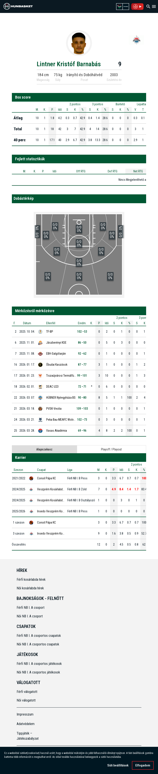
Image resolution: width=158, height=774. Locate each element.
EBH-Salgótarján (56, 353)
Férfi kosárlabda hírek (31, 579)
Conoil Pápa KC (46, 478)
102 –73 (82, 419)
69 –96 (82, 430)
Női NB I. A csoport (30, 616)
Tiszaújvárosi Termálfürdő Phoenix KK (69, 375)
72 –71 (82, 386)
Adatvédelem (26, 724)
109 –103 (82, 408)
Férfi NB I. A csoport (30, 608)
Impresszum (25, 714)
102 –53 (82, 331)
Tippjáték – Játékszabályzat (28, 736)
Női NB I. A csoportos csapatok (38, 644)
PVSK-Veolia (54, 408)
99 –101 (82, 375)
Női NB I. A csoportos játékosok (38, 672)
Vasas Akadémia (56, 430)
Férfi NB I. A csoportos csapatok (39, 636)
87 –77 (82, 364)
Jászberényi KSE (56, 342)
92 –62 (82, 353)
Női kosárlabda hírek (30, 588)
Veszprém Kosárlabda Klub (53, 489)
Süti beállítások (117, 765)
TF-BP (49, 331)
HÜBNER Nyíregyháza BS (61, 397)
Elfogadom (142, 765)
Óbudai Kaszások (56, 364)
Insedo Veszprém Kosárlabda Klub (58, 511)
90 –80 (82, 397)
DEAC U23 (52, 386)
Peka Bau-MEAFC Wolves (61, 419)
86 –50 (82, 342)
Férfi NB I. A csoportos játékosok (39, 664)
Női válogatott (26, 700)
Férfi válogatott (27, 692)
